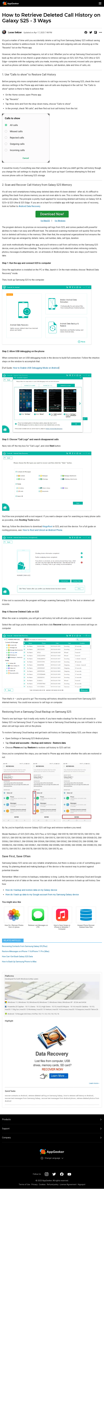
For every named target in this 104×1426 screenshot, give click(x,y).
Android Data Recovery (29, 206)
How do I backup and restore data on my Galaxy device (31, 890)
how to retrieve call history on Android (78, 1096)
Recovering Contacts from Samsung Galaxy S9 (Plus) (24, 946)
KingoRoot (47, 526)
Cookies (42, 1184)
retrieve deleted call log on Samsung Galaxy (45, 1096)
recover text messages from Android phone (58, 1098)
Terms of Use (24, 1184)
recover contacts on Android (16, 1096)
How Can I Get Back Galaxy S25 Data (17, 956)
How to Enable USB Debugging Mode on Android (36, 368)
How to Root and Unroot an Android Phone (42, 530)
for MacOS (45, 221)
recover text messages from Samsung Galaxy (22, 1098)
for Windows (60, 221)
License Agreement (68, 1184)
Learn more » (94, 1083)
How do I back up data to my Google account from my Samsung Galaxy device (42, 894)
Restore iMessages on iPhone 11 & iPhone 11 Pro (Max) (25, 951)
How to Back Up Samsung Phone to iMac (19, 962)
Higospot (81, 1184)
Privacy (34, 1184)
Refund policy (52, 1184)
